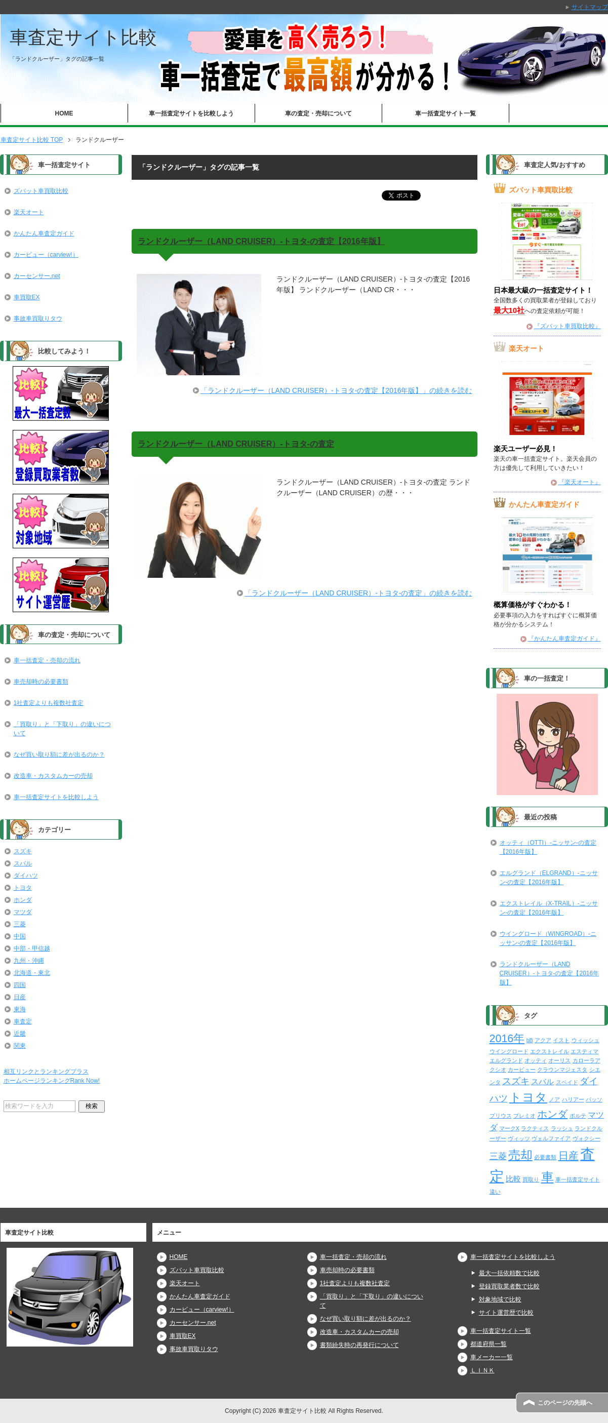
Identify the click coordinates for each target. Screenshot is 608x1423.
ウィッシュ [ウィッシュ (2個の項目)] (585, 1040)
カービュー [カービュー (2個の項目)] (522, 1069)
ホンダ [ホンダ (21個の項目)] (552, 1114)
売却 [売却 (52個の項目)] (520, 1155)
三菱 (20, 924)
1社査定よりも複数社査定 (49, 702)
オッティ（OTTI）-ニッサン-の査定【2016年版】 (548, 847)
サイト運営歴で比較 (506, 1312)
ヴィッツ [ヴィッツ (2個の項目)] (519, 1138)
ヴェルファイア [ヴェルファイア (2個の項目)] (551, 1138)
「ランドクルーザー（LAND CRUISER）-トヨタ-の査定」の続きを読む (358, 593)
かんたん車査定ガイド (44, 233)
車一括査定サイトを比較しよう (191, 113)
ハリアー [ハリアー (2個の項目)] (573, 1099)
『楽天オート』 (579, 482)
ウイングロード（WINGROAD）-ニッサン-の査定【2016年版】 (548, 938)
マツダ (23, 912)
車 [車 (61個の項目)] (547, 1177)
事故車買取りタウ (38, 318)
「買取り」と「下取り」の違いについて (62, 729)
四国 (20, 985)
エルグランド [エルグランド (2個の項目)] (506, 1060)
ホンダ (23, 899)
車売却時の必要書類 (41, 681)
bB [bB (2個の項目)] (529, 1040)
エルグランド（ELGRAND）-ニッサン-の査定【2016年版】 (549, 877)
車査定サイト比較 (83, 37)
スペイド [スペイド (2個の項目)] (567, 1082)
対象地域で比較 (500, 1299)
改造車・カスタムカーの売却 (53, 775)
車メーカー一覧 (491, 1357)
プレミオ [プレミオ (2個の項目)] (524, 1116)
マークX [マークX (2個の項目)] (509, 1128)
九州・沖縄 (29, 960)
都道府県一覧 (488, 1344)
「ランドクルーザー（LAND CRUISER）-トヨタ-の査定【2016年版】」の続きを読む (336, 390)
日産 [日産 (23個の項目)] (568, 1155)
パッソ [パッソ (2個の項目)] (594, 1099)
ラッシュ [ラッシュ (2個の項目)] (562, 1128)
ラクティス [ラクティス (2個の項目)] (535, 1128)
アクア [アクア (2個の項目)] (543, 1040)
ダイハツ (26, 875)
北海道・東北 (32, 972)
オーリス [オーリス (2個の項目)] (559, 1060)
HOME (64, 113)
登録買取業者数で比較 (509, 1286)
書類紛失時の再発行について (359, 1345)
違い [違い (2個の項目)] (495, 1192)
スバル (23, 863)
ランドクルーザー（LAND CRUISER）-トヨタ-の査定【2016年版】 (261, 241)
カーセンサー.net (37, 276)
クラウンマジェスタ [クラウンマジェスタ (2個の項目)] (562, 1069)
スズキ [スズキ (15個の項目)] (516, 1081)
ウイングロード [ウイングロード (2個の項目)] (509, 1051)
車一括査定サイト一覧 (445, 113)
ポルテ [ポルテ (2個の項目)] (578, 1116)
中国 (20, 936)
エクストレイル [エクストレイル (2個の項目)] (549, 1051)
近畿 (20, 1033)
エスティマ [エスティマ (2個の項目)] (584, 1051)
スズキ (23, 851)
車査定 (23, 1021)
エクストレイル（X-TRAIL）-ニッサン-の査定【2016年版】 (549, 908)
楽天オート (29, 212)
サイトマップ (590, 7)
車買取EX (27, 297)
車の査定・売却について (318, 113)
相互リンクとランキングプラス (46, 1071)
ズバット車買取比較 (41, 190)
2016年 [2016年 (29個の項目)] (507, 1039)
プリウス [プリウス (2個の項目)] (501, 1116)
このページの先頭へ (565, 1402)
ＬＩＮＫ (482, 1370)
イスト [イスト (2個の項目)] (561, 1040)
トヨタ (23, 887)
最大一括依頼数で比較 (509, 1273)
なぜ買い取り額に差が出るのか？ (59, 754)
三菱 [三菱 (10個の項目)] (498, 1156)
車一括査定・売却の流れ (47, 660)
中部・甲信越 (32, 948)
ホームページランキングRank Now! (52, 1080)
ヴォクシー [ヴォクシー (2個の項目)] (586, 1138)
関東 (20, 1045)
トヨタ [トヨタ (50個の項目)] (528, 1097)
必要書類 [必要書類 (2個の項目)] (545, 1157)
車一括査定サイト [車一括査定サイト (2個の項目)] (577, 1179)
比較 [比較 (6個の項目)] (513, 1179)
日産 (20, 997)
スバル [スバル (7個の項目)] (542, 1081)
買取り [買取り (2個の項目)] (530, 1179)
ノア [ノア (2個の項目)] (554, 1099)
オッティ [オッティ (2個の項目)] (535, 1060)
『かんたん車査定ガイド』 (564, 638)
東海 (20, 1009)
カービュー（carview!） (46, 254)
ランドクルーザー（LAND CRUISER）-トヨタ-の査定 (236, 444)
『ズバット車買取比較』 (567, 326)
